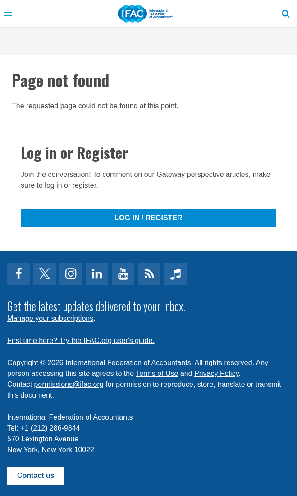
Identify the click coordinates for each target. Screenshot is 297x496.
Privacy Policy (216, 373)
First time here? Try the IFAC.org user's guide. (81, 340)
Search (286, 13)
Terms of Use (157, 373)
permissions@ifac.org (69, 384)
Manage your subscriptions (50, 318)
